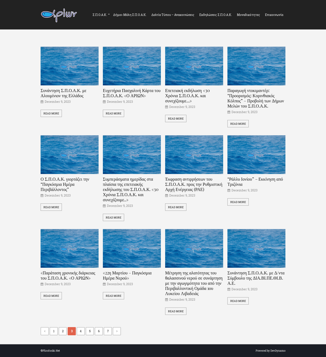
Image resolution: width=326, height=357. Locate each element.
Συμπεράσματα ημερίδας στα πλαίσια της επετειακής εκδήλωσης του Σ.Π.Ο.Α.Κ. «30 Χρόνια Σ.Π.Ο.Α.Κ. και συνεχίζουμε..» (130, 189)
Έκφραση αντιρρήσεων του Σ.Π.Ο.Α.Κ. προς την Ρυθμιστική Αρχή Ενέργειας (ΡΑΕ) (193, 184)
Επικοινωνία (274, 15)
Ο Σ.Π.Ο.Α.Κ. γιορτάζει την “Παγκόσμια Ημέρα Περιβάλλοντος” (65, 184)
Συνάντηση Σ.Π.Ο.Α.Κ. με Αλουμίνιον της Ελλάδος (63, 93)
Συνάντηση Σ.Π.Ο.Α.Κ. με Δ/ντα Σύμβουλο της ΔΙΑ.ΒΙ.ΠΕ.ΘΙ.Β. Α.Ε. (256, 278)
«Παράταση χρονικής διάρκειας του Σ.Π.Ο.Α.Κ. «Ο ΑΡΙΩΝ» (68, 275)
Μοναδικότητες (248, 15)
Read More (51, 113)
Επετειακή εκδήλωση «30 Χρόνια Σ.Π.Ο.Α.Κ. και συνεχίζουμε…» (187, 95)
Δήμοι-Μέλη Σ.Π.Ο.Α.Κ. (129, 15)
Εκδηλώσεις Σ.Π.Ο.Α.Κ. (215, 15)
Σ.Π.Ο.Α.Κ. (100, 15)
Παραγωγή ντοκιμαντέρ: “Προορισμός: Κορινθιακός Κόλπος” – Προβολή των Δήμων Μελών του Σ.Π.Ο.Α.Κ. (255, 98)
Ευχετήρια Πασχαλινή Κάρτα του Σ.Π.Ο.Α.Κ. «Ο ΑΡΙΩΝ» (131, 93)
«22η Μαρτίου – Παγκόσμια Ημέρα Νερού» (127, 275)
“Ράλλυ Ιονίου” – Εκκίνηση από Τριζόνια (255, 181)
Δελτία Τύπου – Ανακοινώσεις (172, 15)
